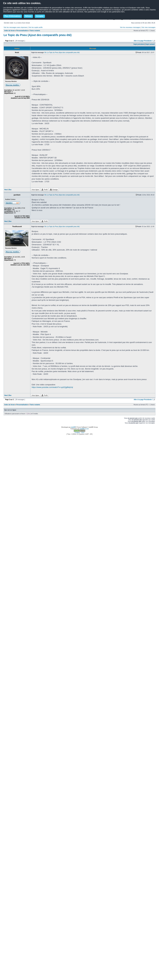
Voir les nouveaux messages (130, 27)
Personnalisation (22, 30)
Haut (6, 189)
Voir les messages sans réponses (15, 27)
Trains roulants (35, 30)
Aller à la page (139, 41)
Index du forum (9, 30)
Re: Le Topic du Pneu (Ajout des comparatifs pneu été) (62, 52)
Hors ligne (35, 189)
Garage (54, 190)
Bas (10, 189)
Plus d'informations (12, 16)
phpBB (73, 427)
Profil (44, 190)
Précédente (148, 41)
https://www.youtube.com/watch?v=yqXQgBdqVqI (52, 387)
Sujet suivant (150, 44)
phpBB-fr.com (84, 429)
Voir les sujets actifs (36, 27)
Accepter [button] (40, 16)
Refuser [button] (28, 16)
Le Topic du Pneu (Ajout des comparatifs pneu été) (38, 35)
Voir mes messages (148, 27)
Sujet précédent (139, 44)
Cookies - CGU (79, 432)
